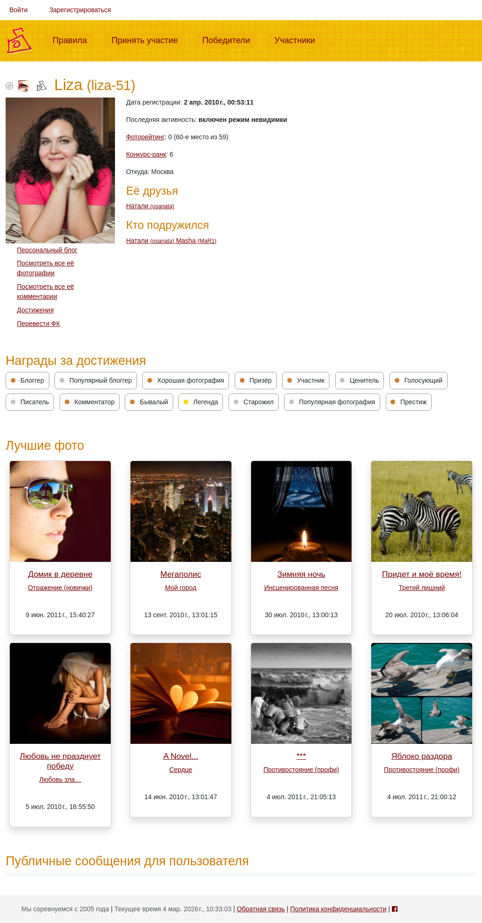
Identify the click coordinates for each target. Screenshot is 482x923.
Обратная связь (261, 909)
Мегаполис (181, 574)
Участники (298, 39)
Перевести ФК (38, 323)
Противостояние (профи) (301, 769)
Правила (73, 39)
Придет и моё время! (421, 574)
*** (301, 756)
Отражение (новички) (60, 587)
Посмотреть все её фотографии (45, 268)
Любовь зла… (60, 779)
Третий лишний (421, 587)
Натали (150, 206)
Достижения (35, 310)
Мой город (181, 587)
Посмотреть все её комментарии (45, 291)
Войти (18, 10)
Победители (230, 39)
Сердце (180, 769)
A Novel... (180, 756)
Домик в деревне (60, 574)
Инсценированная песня (301, 587)
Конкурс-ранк (146, 154)
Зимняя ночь (301, 574)
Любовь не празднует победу (60, 761)
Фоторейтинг (145, 137)
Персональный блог (47, 250)
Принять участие (148, 39)
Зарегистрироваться (80, 10)
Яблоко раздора (421, 756)
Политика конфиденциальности (338, 909)
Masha (196, 240)
